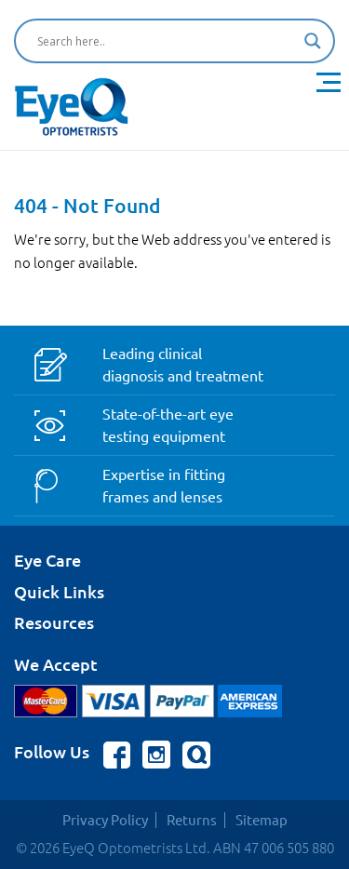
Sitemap (261, 820)
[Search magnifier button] (313, 41)
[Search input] (166, 41)
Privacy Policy (105, 820)
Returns (192, 820)
